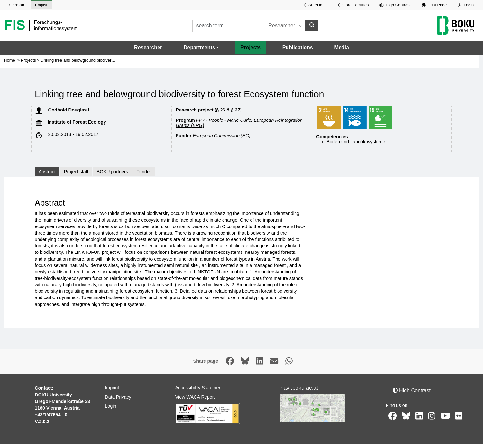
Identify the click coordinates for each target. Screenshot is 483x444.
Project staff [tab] (76, 171)
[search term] (228, 26)
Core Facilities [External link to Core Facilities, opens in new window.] (352, 5)
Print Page (434, 5)
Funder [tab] (143, 171)
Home (9, 60)
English (42, 5)
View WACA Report (195, 397)
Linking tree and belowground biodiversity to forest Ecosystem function (106, 60)
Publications (297, 47)
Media (341, 47)
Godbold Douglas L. (70, 110)
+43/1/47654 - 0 (51, 415)
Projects (251, 47)
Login (466, 5)
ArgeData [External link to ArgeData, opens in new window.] (314, 5)
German (16, 5)
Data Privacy (118, 397)
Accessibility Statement (199, 388)
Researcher (148, 47)
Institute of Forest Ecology (77, 122)
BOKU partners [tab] (112, 171)
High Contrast (395, 5)
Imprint (112, 388)
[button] (201, 48)
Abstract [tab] (47, 171)
